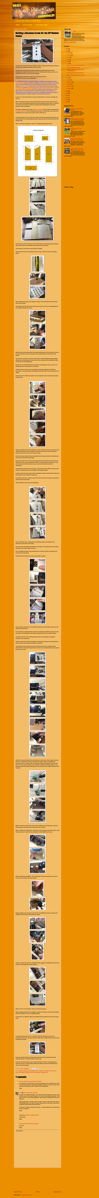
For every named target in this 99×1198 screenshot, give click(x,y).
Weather (43, 1072)
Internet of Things (44, 1070)
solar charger (21, 1072)
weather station (24, 86)
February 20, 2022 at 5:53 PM (30, 1092)
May (68, 61)
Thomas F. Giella (23, 1081)
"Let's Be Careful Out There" (73, 67)
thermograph (28, 89)
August (69, 79)
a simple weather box (21, 111)
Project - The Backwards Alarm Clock (75, 65)
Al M (20, 1092)
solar (17, 1072)
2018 (67, 49)
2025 (67, 99)
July (68, 77)
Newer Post (18, 1192)
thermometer (37, 1072)
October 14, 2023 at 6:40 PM (32, 1115)
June (68, 63)
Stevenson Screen (29, 1072)
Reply (20, 1088)
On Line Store (27, 25)
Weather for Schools (38, 109)
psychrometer (50, 87)
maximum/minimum (33, 87)
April (68, 59)
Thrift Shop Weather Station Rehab (75, 72)
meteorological (19, 82)
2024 (67, 97)
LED (52, 1070)
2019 (67, 51)
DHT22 (28, 1070)
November (69, 86)
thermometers (19, 87)
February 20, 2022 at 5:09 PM (34, 1081)
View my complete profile (70, 42)
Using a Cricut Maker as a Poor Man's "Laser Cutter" (77, 139)
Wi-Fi (46, 1072)
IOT (49, 1070)
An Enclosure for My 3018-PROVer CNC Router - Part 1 (77, 149)
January (69, 52)
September (69, 82)
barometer (18, 89)
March (68, 57)
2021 (67, 93)
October (69, 84)
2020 (67, 91)
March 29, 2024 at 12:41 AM (32, 1123)
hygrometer (42, 87)
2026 (67, 101)
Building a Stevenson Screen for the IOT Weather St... (75, 70)
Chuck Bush (22, 1123)
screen (54, 1070)
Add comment (19, 1130)
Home (18, 25)
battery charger (23, 1070)
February (69, 55)
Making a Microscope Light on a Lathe (76, 75)
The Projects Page (41, 25)
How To (37, 1070)
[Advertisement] (37, 1179)
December (69, 88)
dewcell (57, 87)
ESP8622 (33, 1070)
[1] (47, 84)
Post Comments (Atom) (26, 1194)
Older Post (57, 1192)
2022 (67, 95)
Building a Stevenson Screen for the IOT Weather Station (77, 119)
